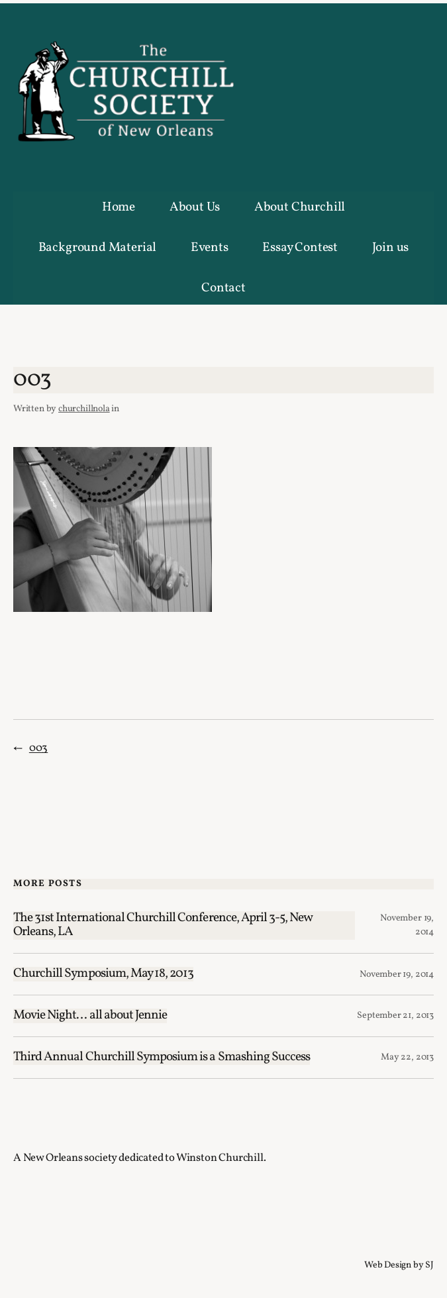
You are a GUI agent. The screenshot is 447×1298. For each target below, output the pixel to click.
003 (38, 748)
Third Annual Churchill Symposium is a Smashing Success (161, 1057)
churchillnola (84, 409)
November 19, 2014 (397, 974)
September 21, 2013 (395, 1015)
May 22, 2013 (407, 1057)
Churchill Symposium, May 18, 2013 (103, 974)
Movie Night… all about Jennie (90, 1016)
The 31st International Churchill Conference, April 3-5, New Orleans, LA (162, 925)
